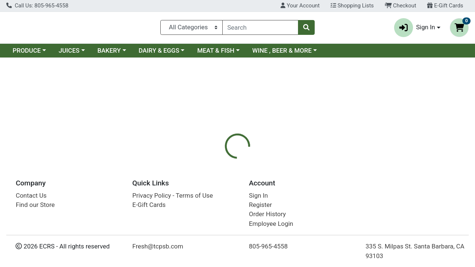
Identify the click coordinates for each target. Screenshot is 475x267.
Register (260, 204)
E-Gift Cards (445, 5)
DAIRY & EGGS (158, 53)
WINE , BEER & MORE (282, 53)
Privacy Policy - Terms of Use (172, 195)
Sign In (258, 195)
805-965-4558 (268, 246)
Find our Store (35, 204)
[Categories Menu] (191, 29)
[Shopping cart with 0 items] (459, 29)
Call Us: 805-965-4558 (37, 5)
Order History (267, 214)
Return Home (237, 110)
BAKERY (109, 53)
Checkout (400, 5)
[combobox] (260, 29)
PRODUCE (27, 53)
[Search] (260, 29)
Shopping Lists (352, 5)
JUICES (69, 53)
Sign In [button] (414, 29)
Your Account (300, 5)
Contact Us (31, 195)
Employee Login (271, 223)
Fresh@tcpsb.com (157, 246)
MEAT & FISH (215, 53)
